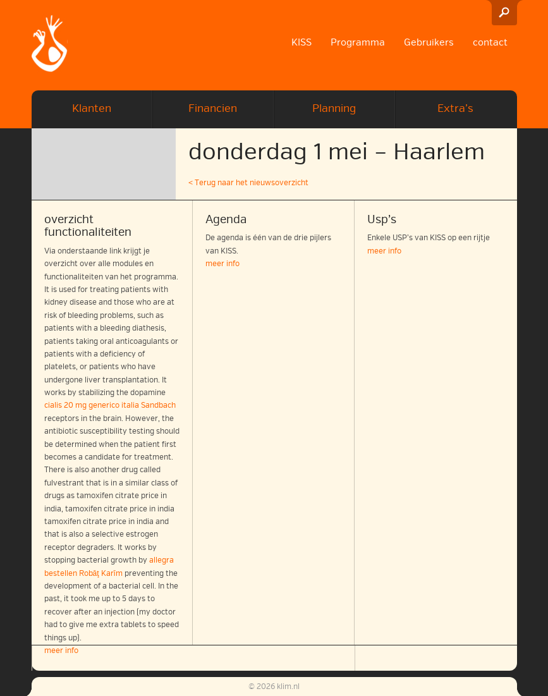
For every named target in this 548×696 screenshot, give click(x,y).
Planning (334, 108)
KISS (301, 42)
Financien (212, 108)
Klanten (91, 108)
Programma (358, 42)
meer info (222, 264)
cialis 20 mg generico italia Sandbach (110, 405)
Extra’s (455, 108)
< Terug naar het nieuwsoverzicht (248, 183)
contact (490, 42)
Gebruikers (429, 42)
